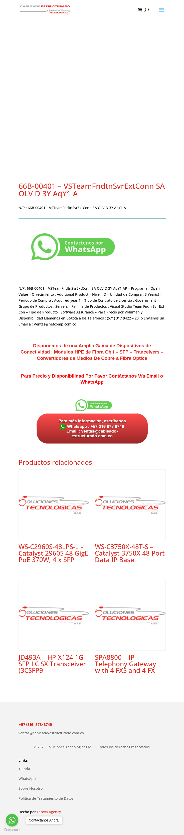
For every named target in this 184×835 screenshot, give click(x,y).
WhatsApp (27, 778)
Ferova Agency (49, 811)
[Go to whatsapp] (12, 820)
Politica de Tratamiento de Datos (46, 798)
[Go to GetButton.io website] (12, 829)
